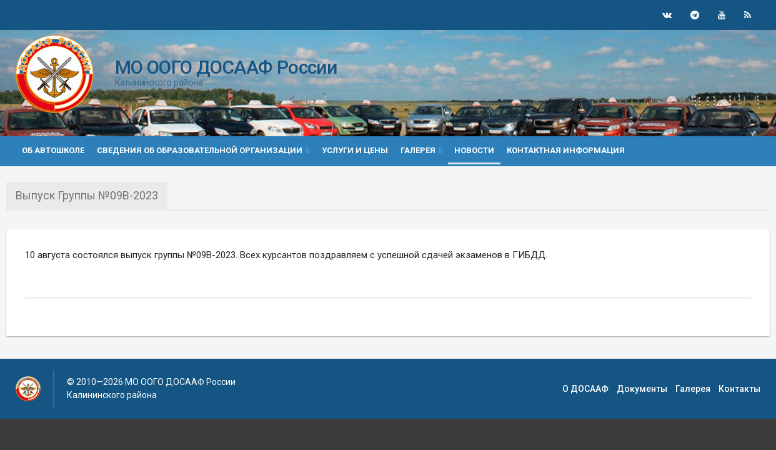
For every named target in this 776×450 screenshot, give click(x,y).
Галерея (692, 389)
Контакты (739, 389)
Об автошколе (53, 150)
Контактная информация (566, 150)
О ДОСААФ (585, 389)
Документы (642, 389)
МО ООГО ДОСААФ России (226, 67)
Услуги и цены (355, 150)
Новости (474, 150)
